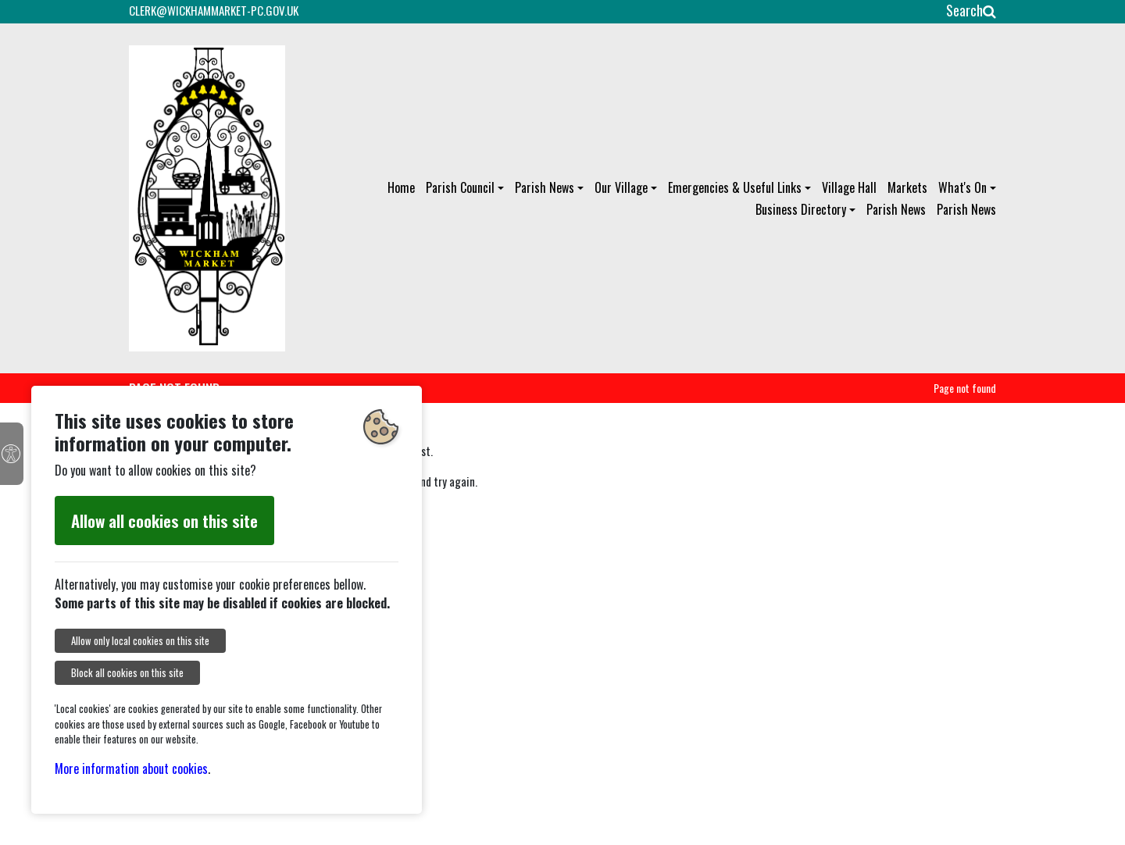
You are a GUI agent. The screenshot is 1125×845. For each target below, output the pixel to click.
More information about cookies (131, 768)
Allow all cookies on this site (164, 520)
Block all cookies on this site (127, 672)
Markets (907, 187)
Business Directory (800, 209)
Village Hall (849, 187)
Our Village (621, 187)
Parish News (544, 187)
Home (401, 187)
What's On (962, 187)
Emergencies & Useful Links (735, 187)
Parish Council (460, 187)
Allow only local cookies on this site (140, 640)
